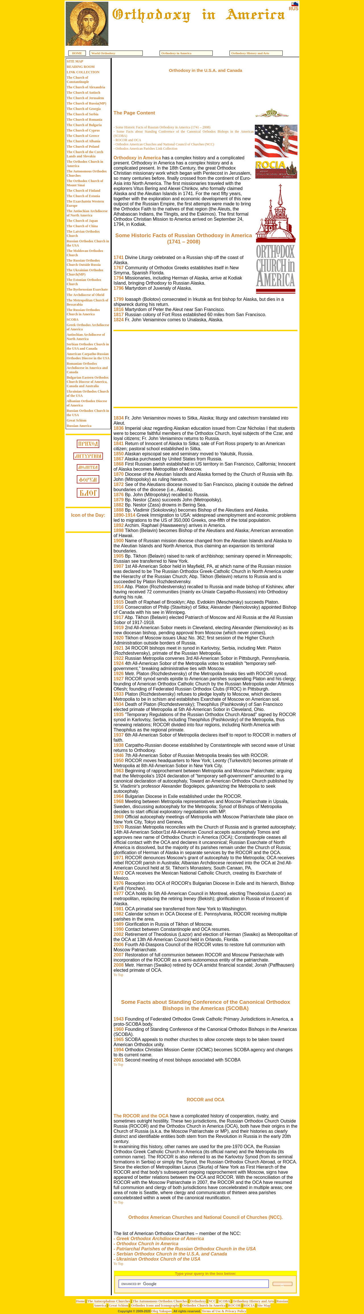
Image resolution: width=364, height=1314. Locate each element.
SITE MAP (75, 61)
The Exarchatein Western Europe (85, 203)
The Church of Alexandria (86, 87)
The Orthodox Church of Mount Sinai (85, 183)
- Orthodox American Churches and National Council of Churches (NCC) (163, 144)
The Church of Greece (83, 136)
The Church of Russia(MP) (86, 103)
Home (80, 1301)
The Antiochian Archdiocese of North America (87, 213)
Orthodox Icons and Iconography (155, 1305)
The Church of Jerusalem (85, 98)
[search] (193, 1283)
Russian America (79, 426)
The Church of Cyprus (83, 130)
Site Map (263, 1305)
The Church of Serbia (82, 114)
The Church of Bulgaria (84, 125)
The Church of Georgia (84, 109)
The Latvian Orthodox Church (83, 234)
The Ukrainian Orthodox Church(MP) (85, 272)
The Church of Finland (83, 191)
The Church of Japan (82, 221)
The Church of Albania (83, 141)
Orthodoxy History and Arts (253, 1301)
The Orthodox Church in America (85, 164)
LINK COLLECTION (83, 72)
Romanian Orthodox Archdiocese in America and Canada (87, 368)
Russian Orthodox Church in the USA (88, 243)
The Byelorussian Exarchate (87, 289)
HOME (77, 53)
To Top (118, 975)
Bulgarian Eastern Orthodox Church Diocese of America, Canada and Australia (88, 382)
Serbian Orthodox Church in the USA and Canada (88, 346)
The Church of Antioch (83, 93)
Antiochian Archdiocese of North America (86, 337)
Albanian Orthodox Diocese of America (87, 403)
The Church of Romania (84, 120)
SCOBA (72, 320)
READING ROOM (81, 67)
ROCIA (249, 1305)
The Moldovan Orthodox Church (85, 253)
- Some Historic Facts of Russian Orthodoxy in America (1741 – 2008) (161, 127)
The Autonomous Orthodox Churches (87, 173)
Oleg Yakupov (161, 1311)
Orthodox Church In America (204, 1305)
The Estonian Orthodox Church (84, 282)
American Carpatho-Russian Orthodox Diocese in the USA (88, 356)
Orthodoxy (198, 1301)
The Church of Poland (83, 147)
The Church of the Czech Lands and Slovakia (85, 154)
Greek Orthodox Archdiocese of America (88, 327)
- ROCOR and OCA (127, 140)
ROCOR (234, 1305)
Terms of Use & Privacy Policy (224, 1311)
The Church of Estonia (83, 196)
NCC (212, 1301)
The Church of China (82, 226)
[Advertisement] (198, 34)
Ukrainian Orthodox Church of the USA (88, 393)
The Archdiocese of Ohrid (85, 295)
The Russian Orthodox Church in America (83, 312)
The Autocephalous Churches (108, 1301)
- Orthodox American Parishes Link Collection (145, 149)
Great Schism (76, 420)
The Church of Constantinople (78, 80)
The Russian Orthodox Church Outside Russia (84, 262)
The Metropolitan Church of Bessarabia (87, 302)
